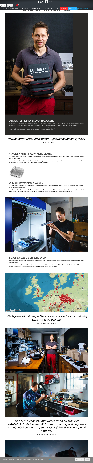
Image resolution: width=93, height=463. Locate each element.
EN (8, 5)
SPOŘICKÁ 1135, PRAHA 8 (83, 8)
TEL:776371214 (80, 10)
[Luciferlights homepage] (46, 3)
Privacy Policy (48, 459)
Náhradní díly (49, 8)
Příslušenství (24, 8)
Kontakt (63, 8)
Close (77, 459)
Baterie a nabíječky (36, 8)
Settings (87, 459)
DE (11, 5)
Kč (2, 5)
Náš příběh (72, 8)
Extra (57, 8)
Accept (81, 459)
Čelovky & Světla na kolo (10, 8)
